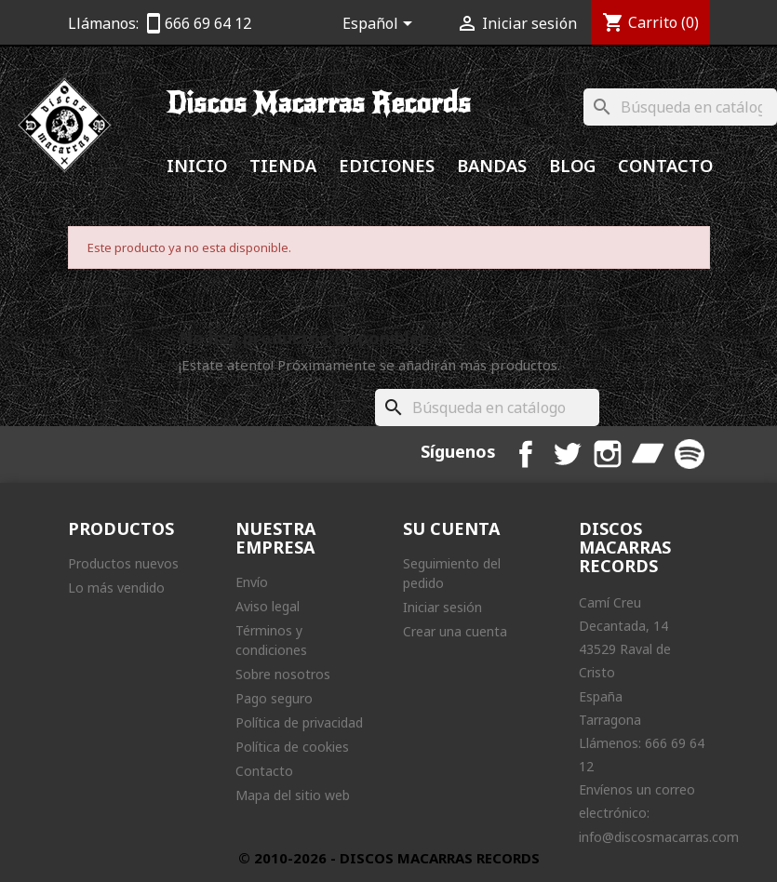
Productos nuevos (123, 563)
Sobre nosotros (282, 674)
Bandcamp (648, 454)
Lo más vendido (116, 587)
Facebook (525, 454)
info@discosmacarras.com (659, 837)
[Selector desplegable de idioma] (380, 25)
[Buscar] (680, 107)
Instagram (607, 454)
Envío (251, 582)
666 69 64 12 (208, 23)
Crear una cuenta (455, 631)
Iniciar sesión (442, 607)
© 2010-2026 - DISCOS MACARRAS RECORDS (389, 858)
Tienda (282, 165)
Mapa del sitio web (292, 795)
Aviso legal (267, 606)
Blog (572, 165)
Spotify (689, 454)
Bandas (492, 165)
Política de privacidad (299, 722)
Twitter (566, 454)
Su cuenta (451, 528)
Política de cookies (292, 746)
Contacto (665, 165)
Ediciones (387, 165)
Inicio (197, 165)
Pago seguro (274, 698)
